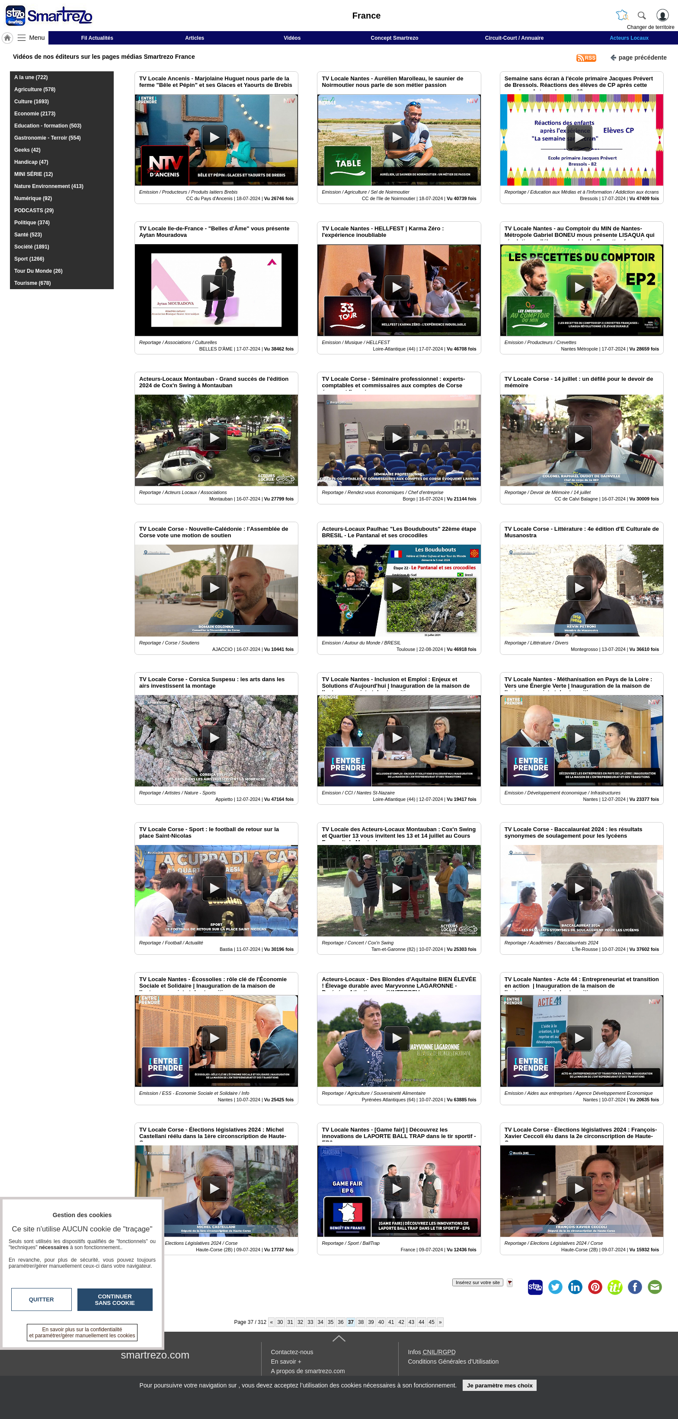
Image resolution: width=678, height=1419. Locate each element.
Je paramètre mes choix (500, 1385)
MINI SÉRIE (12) (33, 174)
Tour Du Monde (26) (38, 271)
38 (361, 1322)
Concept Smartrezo (395, 38)
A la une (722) (31, 77)
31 (290, 1322)
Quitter (41, 1299)
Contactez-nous (292, 1352)
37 (351, 1322)
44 (421, 1322)
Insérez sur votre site (478, 1282)
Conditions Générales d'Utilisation (453, 1361)
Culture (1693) (31, 102)
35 (330, 1322)
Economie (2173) (34, 114)
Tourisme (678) (32, 283)
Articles (194, 38)
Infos (432, 1352)
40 (381, 1322)
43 (411, 1322)
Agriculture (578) (34, 89)
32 (300, 1322)
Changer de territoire (651, 27)
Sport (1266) (29, 259)
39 (371, 1322)
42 (401, 1322)
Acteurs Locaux (629, 38)
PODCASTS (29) (34, 210)
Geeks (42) (27, 150)
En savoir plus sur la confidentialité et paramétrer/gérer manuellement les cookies (82, 1333)
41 (391, 1322)
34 (320, 1322)
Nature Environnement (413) (48, 186)
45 (432, 1322)
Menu (37, 37)
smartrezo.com (155, 1355)
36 (340, 1322)
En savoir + (286, 1361)
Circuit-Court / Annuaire (514, 38)
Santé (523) (28, 235)
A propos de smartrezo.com (308, 1371)
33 (310, 1322)
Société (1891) (31, 247)
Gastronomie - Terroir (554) (47, 138)
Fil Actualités (97, 38)
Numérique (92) (33, 198)
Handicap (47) (31, 162)
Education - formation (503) (47, 126)
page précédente (638, 57)
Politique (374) (32, 223)
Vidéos (292, 38)
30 (280, 1322)
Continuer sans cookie (115, 1299)
